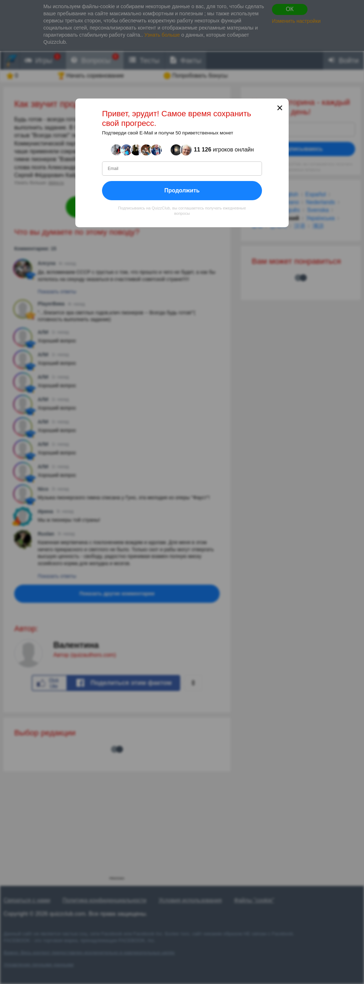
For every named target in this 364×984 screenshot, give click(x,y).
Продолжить (181, 190)
